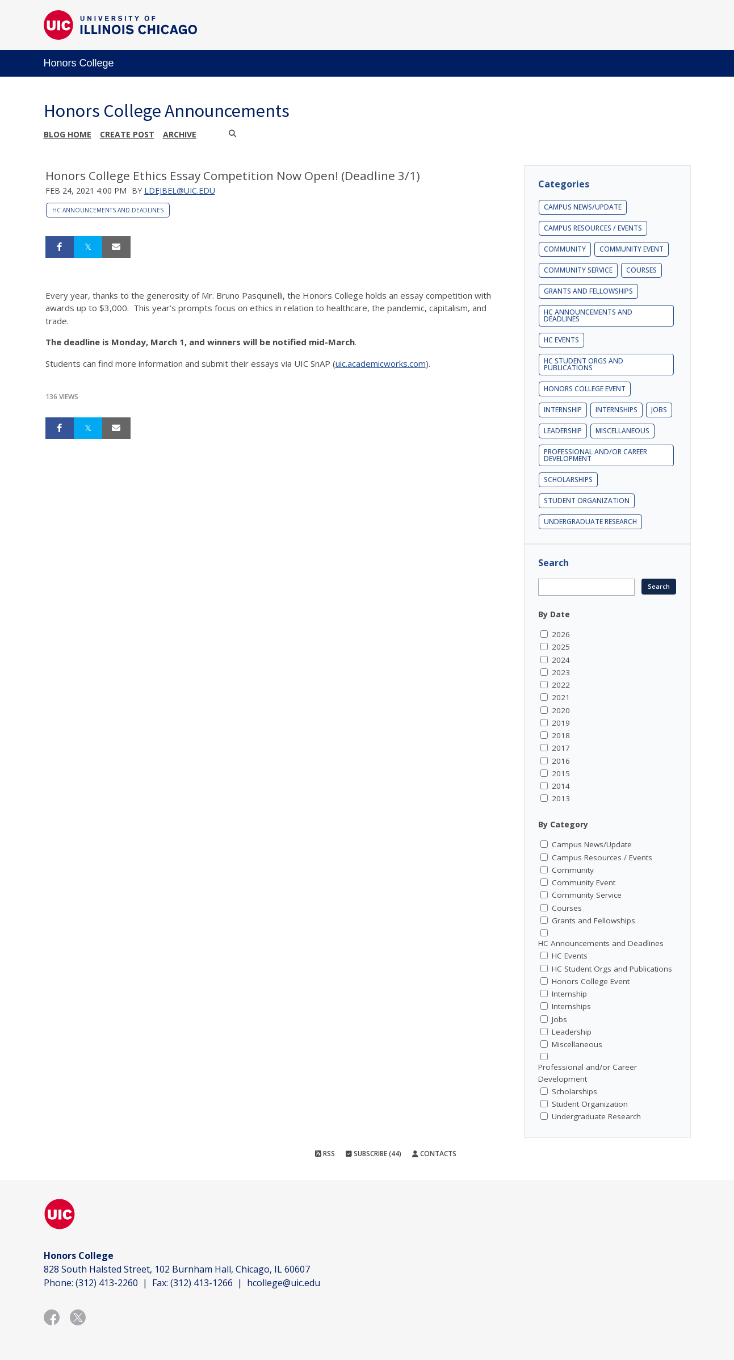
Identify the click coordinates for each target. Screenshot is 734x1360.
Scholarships (568, 479)
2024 (561, 660)
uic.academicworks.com (380, 363)
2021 (561, 697)
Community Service (578, 270)
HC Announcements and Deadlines (107, 210)
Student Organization (587, 500)
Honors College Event (585, 389)
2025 (561, 647)
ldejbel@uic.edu (179, 190)
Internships (616, 410)
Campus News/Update (583, 207)
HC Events (561, 340)
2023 (561, 672)
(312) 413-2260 (107, 1283)
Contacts (434, 1153)
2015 (561, 773)
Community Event (631, 249)
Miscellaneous (622, 431)
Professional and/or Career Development (595, 455)
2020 (561, 710)
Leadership (563, 431)
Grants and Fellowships (588, 291)
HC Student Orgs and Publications (583, 364)
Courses (641, 270)
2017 (561, 748)
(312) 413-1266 (201, 1283)
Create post (127, 134)
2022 (561, 685)
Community (565, 249)
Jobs (659, 410)
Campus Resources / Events (593, 228)
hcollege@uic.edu (283, 1283)
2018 (561, 735)
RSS (325, 1153)
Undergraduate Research (590, 521)
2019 (561, 723)
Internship (563, 410)
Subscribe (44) (373, 1153)
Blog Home (67, 134)
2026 (561, 634)
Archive (179, 134)
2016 (561, 761)
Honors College (79, 63)
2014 (561, 786)
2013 (561, 798)
